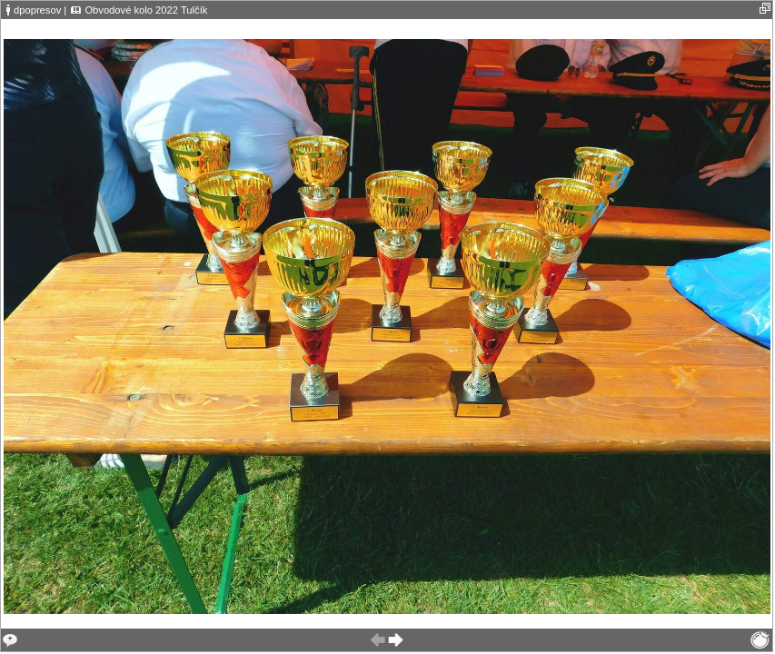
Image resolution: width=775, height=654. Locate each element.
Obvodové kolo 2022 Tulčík (145, 10)
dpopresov (37, 10)
